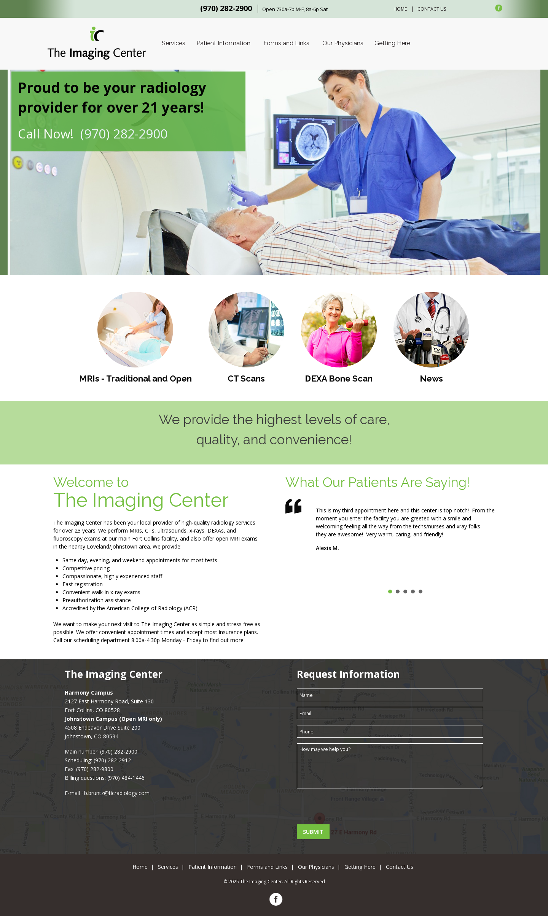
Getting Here (392, 43)
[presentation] (355, 809)
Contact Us (431, 9)
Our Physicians (342, 43)
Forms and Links (286, 43)
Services (173, 43)
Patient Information (223, 43)
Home (400, 9)
